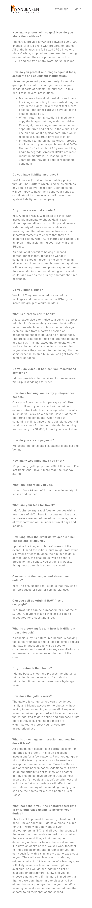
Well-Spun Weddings (26, 382)
